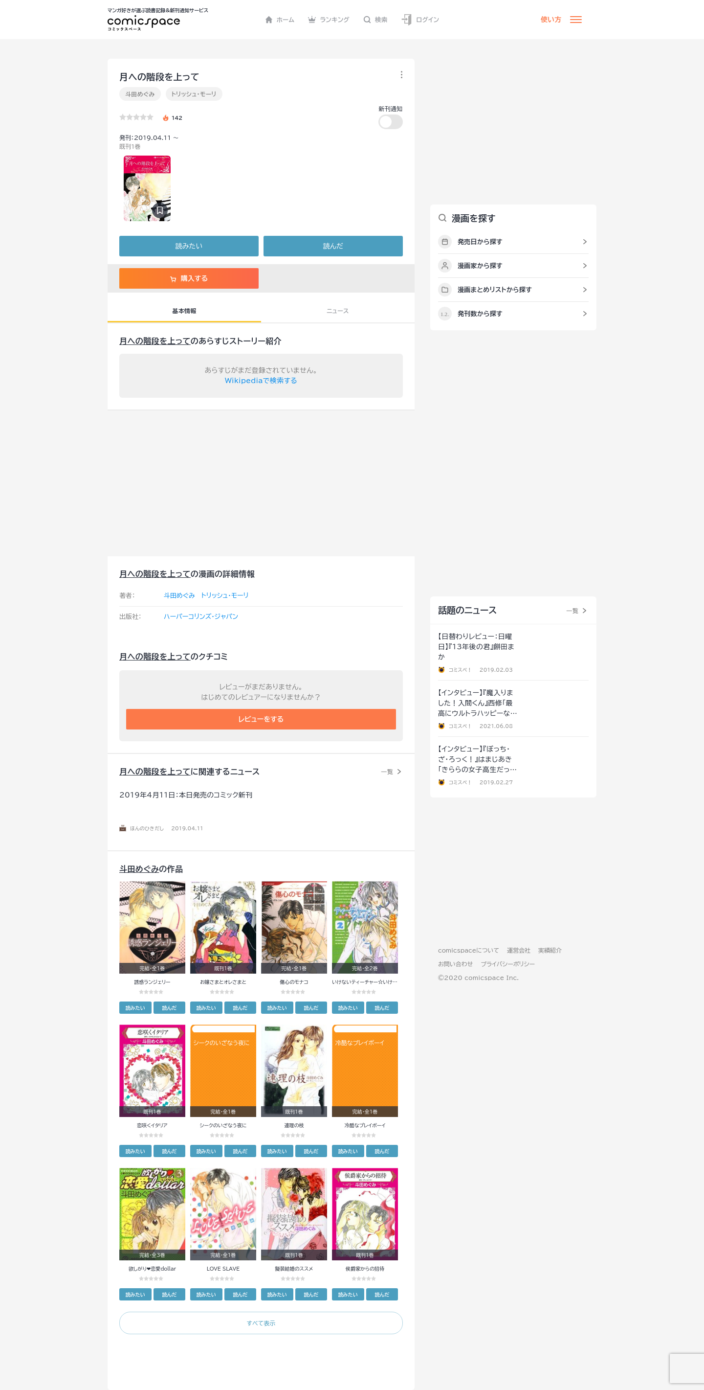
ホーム (280, 19)
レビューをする (261, 719)
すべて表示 (260, 1323)
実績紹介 (550, 950)
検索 (375, 19)
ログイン (420, 19)
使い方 (551, 19)
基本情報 (184, 311)
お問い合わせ (455, 964)
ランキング (329, 19)
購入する (189, 278)
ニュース (338, 311)
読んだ (333, 246)
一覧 (387, 772)
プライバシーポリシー (508, 964)
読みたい (189, 246)
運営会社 (518, 950)
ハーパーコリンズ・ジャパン (201, 617)
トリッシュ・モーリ (194, 94)
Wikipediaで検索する (261, 380)
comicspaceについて (468, 950)
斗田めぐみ (140, 94)
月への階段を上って (155, 341)
